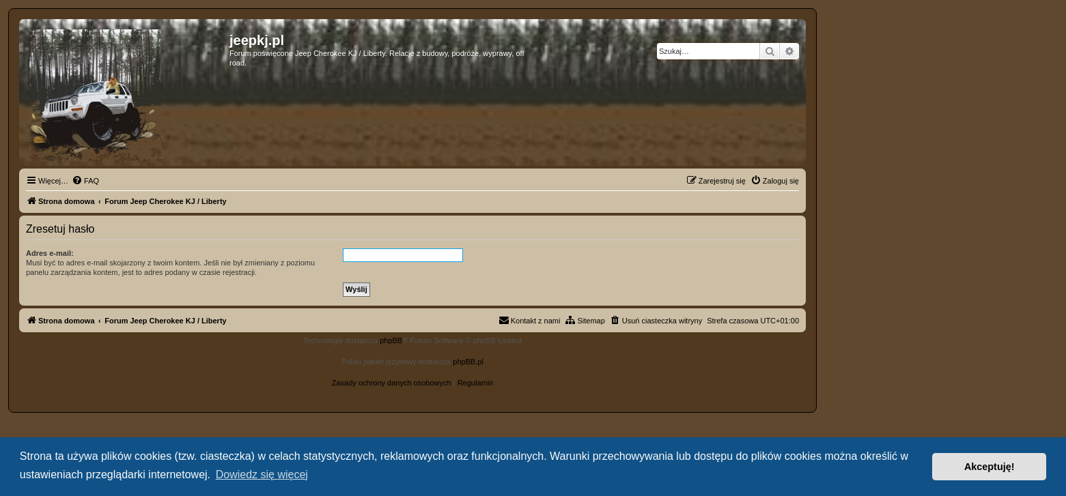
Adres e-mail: (50, 253)
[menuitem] (85, 181)
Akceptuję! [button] (989, 466)
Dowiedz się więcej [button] (262, 474)
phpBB (391, 340)
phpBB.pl (468, 362)
